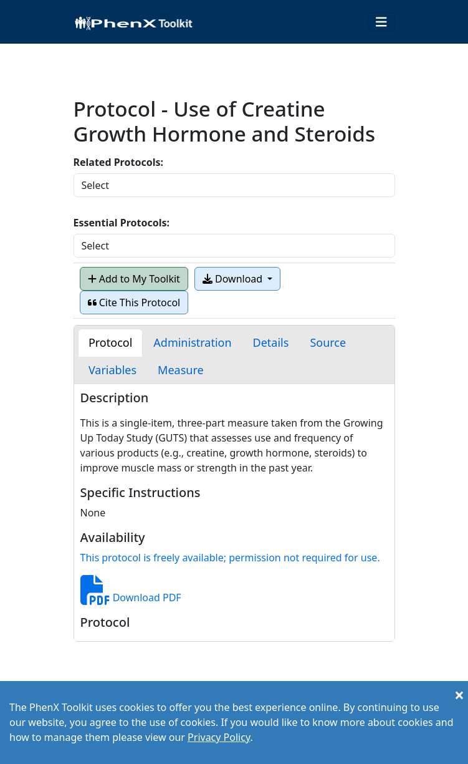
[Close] (459, 694)
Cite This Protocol (134, 302)
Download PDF (130, 597)
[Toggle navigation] (381, 22)
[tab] (110, 343)
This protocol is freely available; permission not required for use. (230, 557)
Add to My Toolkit (134, 279)
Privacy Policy (219, 737)
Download (234, 279)
